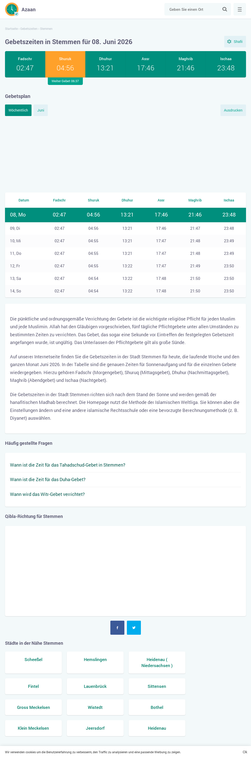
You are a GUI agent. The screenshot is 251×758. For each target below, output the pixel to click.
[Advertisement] (125, 154)
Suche (224, 9)
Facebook (117, 628)
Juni (40, 110)
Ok (245, 752)
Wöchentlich (18, 110)
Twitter (134, 628)
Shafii (238, 42)
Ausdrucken (233, 110)
